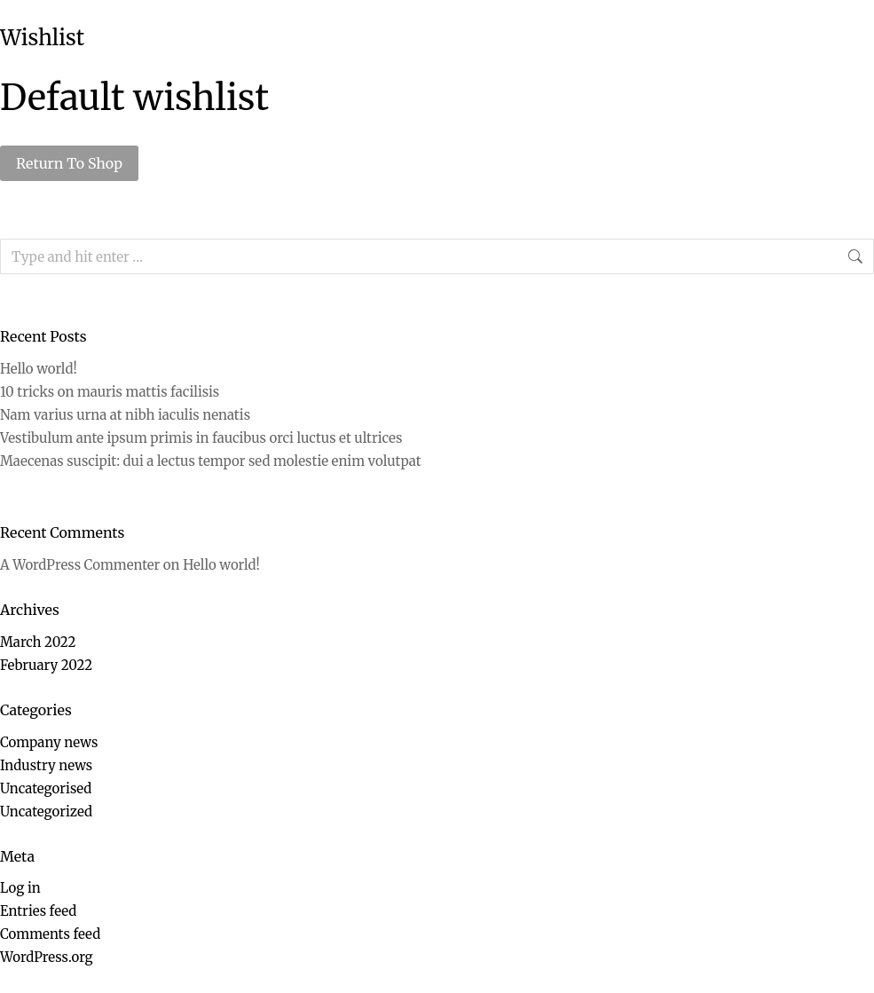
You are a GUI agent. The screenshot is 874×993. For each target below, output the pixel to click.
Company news (49, 742)
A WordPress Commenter (80, 564)
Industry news (46, 765)
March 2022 (37, 642)
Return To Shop (69, 163)
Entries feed (38, 910)
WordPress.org (46, 957)
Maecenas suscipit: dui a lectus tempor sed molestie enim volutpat (210, 461)
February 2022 (46, 665)
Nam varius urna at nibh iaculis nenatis (125, 414)
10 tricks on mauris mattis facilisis (109, 391)
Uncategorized (46, 811)
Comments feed (50, 934)
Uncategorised (45, 788)
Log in (20, 887)
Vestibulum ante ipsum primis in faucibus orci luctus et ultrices (201, 438)
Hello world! (38, 368)
